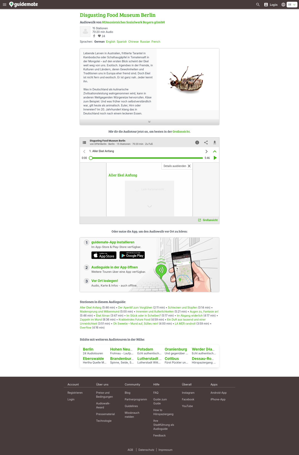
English (110, 41)
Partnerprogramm (136, 399)
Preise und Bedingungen (104, 394)
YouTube (187, 406)
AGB (130, 449)
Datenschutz (146, 449)
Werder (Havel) (205, 349)
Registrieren (75, 392)
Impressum (166, 449)
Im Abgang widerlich (190, 315)
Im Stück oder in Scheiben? (143, 315)
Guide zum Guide (160, 401)
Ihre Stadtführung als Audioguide (163, 424)
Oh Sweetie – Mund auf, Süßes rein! (135, 323)
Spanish (122, 41)
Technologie (104, 420)
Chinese (133, 41)
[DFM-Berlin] (85, 31)
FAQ (155, 392)
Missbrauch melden (132, 414)
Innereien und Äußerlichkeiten (155, 311)
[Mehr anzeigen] (149, 122)
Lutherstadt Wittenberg (158, 358)
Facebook (188, 399)
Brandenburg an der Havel (133, 358)
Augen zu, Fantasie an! (204, 311)
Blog (127, 392)
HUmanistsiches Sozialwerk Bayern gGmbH (133, 22)
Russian (145, 41)
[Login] (270, 4)
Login (71, 399)
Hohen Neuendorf (126, 349)
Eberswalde (93, 358)
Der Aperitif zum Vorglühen (135, 307)
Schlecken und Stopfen (182, 307)
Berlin (88, 349)
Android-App (219, 392)
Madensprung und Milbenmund (99, 311)
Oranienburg (176, 349)
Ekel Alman (103, 315)
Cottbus (172, 358)
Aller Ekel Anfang (90, 307)
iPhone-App (218, 399)
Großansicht (181, 131)
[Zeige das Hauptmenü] (4, 4)
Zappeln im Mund (91, 319)
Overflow (85, 327)
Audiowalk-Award (103, 405)
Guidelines (131, 406)
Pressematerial (105, 414)
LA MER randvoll (185, 323)
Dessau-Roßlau (205, 358)
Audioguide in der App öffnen (114, 267)
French (155, 41)
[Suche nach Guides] (258, 4)
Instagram (188, 392)
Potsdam (145, 349)
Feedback (159, 435)
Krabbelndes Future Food (134, 319)
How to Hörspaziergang (163, 412)
